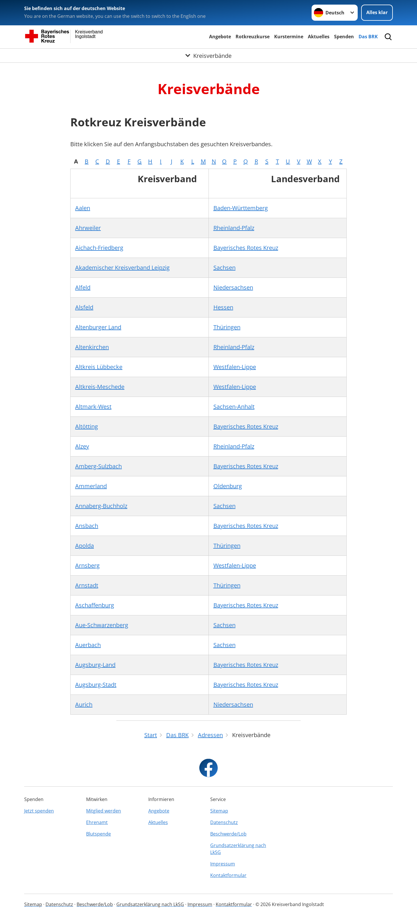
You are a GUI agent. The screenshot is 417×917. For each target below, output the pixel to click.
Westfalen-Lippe (234, 367)
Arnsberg (87, 565)
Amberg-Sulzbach (98, 466)
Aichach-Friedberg (99, 248)
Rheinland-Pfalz (233, 228)
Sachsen (224, 267)
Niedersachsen (233, 287)
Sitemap (219, 811)
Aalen (82, 208)
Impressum (222, 864)
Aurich (83, 704)
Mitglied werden (103, 811)
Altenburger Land (98, 327)
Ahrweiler (88, 228)
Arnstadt (86, 585)
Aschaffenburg (94, 605)
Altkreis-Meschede (99, 387)
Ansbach (86, 526)
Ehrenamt (97, 822)
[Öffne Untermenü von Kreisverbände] (208, 55)
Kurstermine (288, 36)
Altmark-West (93, 406)
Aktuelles (318, 36)
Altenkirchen (92, 347)
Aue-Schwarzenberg (101, 625)
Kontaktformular (228, 875)
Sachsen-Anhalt (234, 406)
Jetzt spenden (39, 811)
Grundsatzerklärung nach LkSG (238, 848)
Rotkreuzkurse (253, 36)
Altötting (86, 426)
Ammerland (91, 486)
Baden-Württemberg (240, 208)
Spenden (344, 36)
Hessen (223, 307)
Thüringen (226, 327)
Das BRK (368, 36)
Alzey (82, 446)
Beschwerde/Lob (228, 834)
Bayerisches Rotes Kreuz (245, 248)
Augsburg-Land (95, 665)
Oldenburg (227, 486)
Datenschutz (224, 822)
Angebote (220, 36)
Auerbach (88, 645)
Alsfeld (84, 307)
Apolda (84, 545)
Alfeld (82, 287)
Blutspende (98, 834)
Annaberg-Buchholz (101, 506)
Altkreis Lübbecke (98, 367)
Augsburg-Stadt (95, 684)
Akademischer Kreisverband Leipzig (122, 267)
